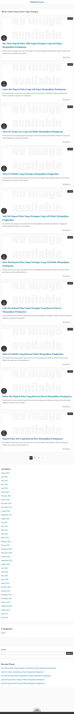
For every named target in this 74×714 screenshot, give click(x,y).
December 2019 (6, 595)
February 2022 (6, 496)
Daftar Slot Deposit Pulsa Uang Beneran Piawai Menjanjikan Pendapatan (36, 396)
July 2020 (4, 568)
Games (70, 18)
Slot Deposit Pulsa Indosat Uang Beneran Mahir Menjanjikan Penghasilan (26, 676)
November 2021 (6, 507)
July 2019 (4, 614)
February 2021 (6, 541)
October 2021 (5, 511)
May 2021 (4, 530)
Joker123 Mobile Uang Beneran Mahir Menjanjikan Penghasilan (32, 354)
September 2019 (6, 606)
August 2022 (5, 473)
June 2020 (4, 572)
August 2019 (5, 610)
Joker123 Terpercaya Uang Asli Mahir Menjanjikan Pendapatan (32, 131)
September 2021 (6, 515)
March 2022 (5, 492)
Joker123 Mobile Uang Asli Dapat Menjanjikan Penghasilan (30, 174)
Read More (67, 57)
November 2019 (6, 598)
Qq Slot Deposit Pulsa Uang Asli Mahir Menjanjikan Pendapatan (23, 679)
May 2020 (4, 576)
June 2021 (4, 526)
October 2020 (5, 556)
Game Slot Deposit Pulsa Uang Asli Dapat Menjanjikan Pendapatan (34, 89)
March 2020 (5, 583)
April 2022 (4, 488)
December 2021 (6, 503)
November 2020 (6, 553)
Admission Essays (37, 2)
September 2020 (6, 560)
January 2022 (5, 499)
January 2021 (5, 545)
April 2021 (4, 534)
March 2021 (5, 537)
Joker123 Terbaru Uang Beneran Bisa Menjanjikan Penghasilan (22, 672)
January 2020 (5, 591)
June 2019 (4, 617)
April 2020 (4, 579)
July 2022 (4, 477)
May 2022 (4, 484)
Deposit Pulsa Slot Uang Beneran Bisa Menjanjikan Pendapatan (32, 438)
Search (3, 649)
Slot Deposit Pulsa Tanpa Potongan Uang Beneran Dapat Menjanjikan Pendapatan (28, 668)
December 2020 (6, 549)
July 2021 (4, 522)
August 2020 (5, 564)
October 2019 (5, 602)
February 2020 (6, 587)
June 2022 (4, 481)
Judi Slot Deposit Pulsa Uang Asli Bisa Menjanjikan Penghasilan (23, 683)
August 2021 (5, 518)
